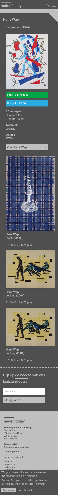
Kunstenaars (10, 464)
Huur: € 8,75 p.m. (18, 94)
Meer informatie (37, 483)
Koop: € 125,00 (16, 103)
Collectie (8, 461)
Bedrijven (8, 469)
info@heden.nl (11, 438)
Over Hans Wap (17, 147)
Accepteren (9, 490)
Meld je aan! (12, 400)
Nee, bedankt (25, 490)
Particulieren (10, 467)
